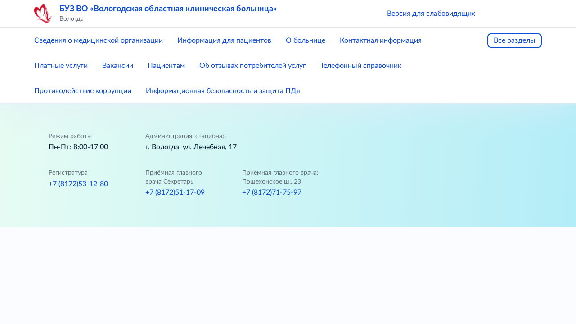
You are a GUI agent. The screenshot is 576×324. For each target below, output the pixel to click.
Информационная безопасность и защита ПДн (223, 90)
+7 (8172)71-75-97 (272, 192)
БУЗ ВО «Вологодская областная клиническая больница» (168, 9)
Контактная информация (381, 40)
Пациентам (166, 65)
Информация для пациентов (224, 40)
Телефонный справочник (360, 65)
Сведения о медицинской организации (98, 40)
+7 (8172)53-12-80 (78, 184)
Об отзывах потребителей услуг (252, 65)
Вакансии (117, 65)
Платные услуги (61, 65)
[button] (495, 13)
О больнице (305, 40)
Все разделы (515, 40)
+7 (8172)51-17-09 (175, 192)
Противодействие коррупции (82, 90)
